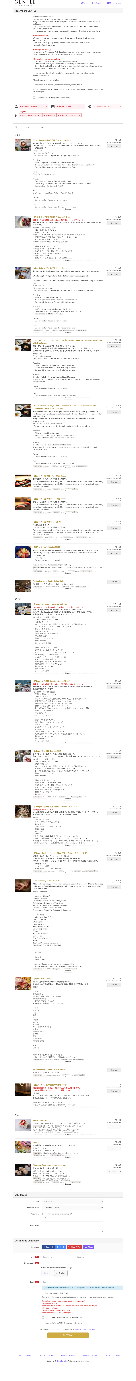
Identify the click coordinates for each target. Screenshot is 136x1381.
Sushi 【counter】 (33, 115)
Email (34, 1282)
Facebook (48, 1247)
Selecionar (115, 146)
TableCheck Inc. (62, 1361)
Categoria (22, 112)
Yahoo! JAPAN (74, 1247)
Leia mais (68, 209)
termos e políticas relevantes (85, 1330)
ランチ (18, 127)
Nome (34, 1257)
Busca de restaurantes (112, 1355)
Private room (61, 115)
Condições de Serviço (46, 1355)
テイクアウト (74, 115)
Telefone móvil (31, 1263)
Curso (40, 127)
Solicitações (34, 1225)
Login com (35, 1247)
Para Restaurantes (24, 1355)
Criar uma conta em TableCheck (55, 1293)
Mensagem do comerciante (42, 16)
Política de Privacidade (68, 1355)
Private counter (49, 115)
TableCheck (89, 1247)
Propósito (35, 1201)
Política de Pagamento (90, 1355)
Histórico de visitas (32, 1208)
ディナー (29, 127)
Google (60, 1247)
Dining (22, 115)
